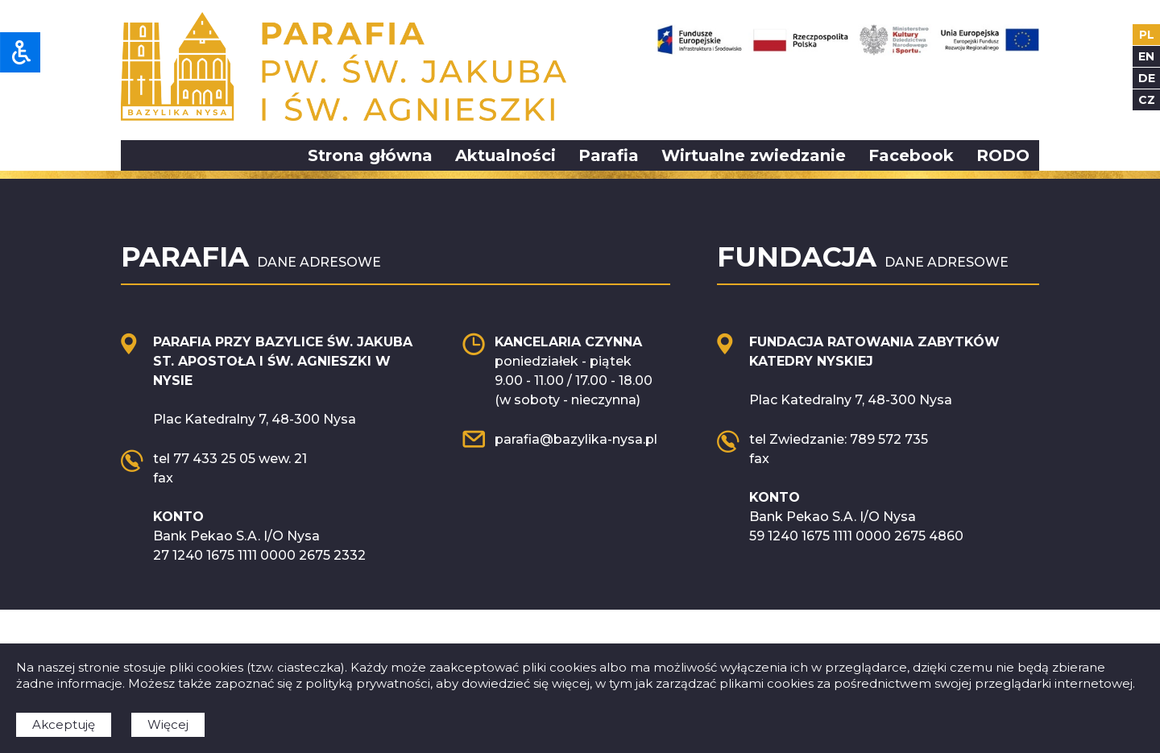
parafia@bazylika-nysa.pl (576, 439)
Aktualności (505, 155)
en (1146, 56)
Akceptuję (63, 724)
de (1146, 78)
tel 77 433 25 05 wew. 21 (230, 458)
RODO (1003, 155)
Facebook (911, 155)
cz (1146, 100)
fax (163, 478)
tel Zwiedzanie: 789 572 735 (838, 439)
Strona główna (370, 155)
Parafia (608, 155)
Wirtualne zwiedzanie (753, 155)
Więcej (167, 724)
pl (1146, 34)
